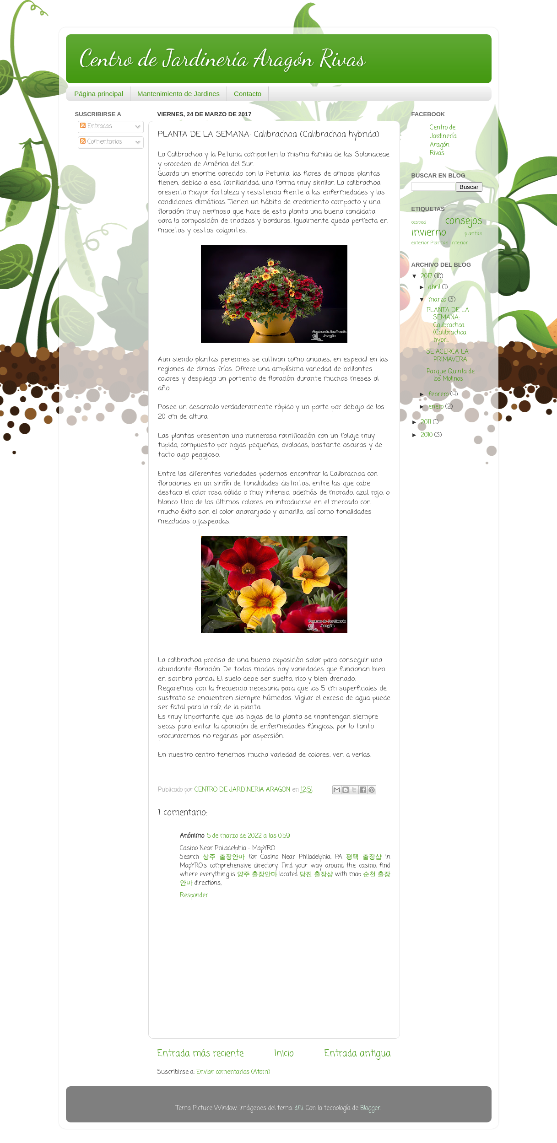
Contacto (247, 93)
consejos (463, 221)
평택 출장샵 (364, 857)
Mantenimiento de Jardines (178, 93)
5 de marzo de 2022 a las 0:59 (248, 836)
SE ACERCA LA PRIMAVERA (448, 355)
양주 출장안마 (257, 874)
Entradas (96, 126)
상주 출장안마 (224, 857)
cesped (418, 222)
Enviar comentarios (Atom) (233, 1072)
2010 (427, 435)
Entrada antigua (357, 1053)
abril (435, 287)
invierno (428, 232)
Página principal (98, 93)
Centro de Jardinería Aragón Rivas (222, 58)
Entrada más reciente (200, 1053)
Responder (194, 895)
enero (436, 407)
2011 (427, 422)
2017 (427, 276)
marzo (438, 300)
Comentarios (101, 142)
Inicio (284, 1053)
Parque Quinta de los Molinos (451, 375)
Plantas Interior (449, 243)
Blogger (370, 1108)
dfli (299, 1108)
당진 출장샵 (316, 874)
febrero (439, 394)
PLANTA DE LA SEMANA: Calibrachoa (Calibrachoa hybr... (448, 325)
